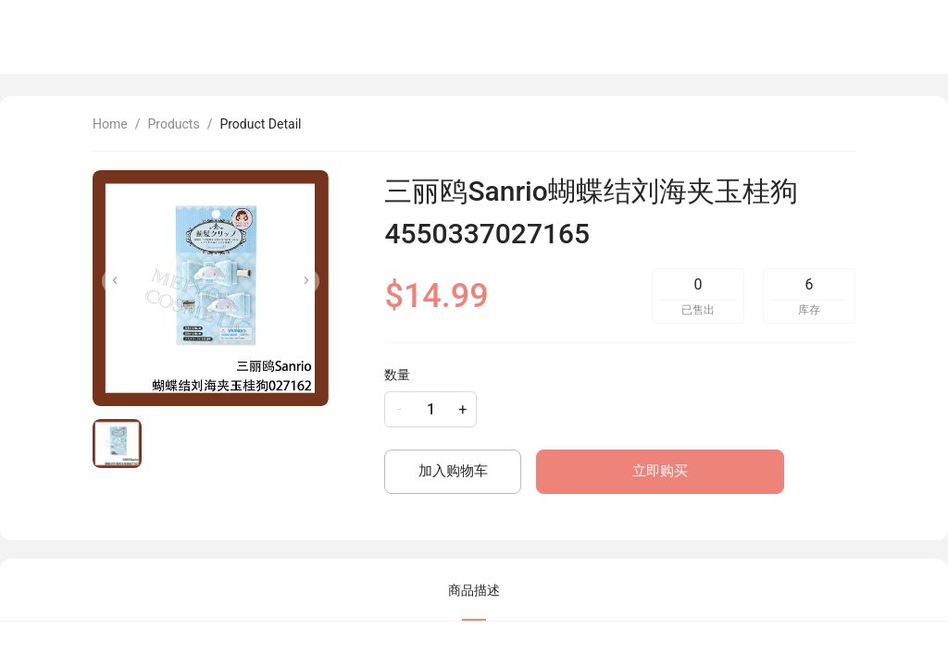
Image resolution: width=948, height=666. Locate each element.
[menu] (713, 37)
